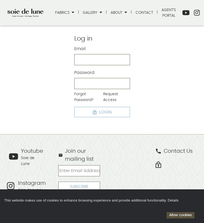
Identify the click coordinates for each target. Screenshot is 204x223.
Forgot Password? (83, 97)
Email (80, 49)
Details (173, 200)
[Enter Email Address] (79, 170)
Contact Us (174, 151)
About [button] (117, 13)
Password (84, 73)
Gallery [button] (90, 13)
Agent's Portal (169, 13)
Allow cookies (180, 215)
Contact (144, 13)
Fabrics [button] (63, 13)
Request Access (110, 97)
